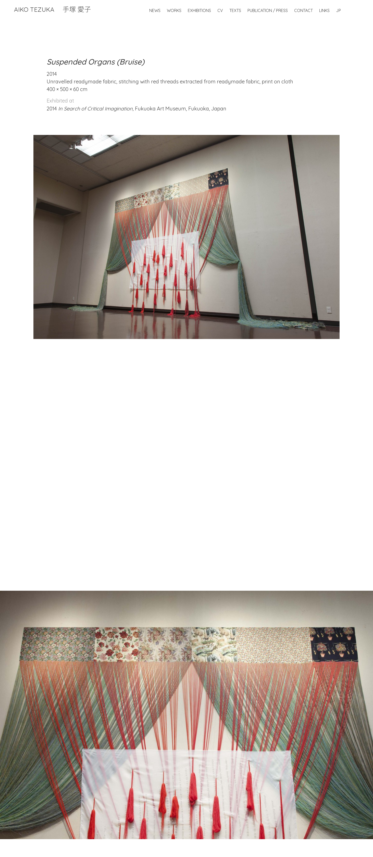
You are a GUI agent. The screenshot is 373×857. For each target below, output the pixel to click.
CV (220, 10)
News (154, 10)
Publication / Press (267, 10)
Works (174, 10)
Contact (303, 10)
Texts (235, 10)
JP (338, 10)
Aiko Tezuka (52, 9)
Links (324, 10)
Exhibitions (199, 10)
